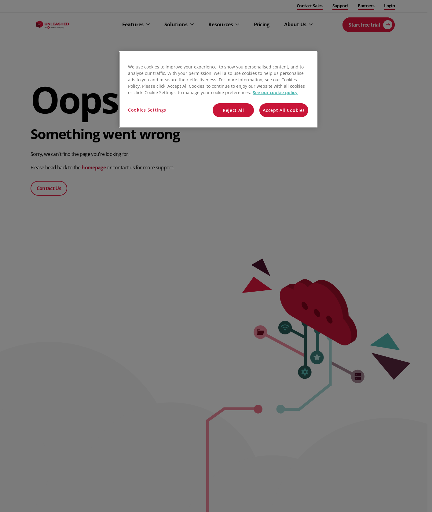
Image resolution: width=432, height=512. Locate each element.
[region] (218, 89)
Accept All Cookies (284, 110)
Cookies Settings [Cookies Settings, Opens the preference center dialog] (147, 110)
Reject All (233, 110)
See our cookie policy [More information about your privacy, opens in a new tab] (275, 92)
